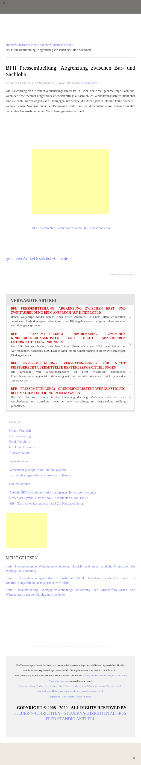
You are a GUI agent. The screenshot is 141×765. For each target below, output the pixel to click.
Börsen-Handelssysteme (76, 686)
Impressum (55, 696)
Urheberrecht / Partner (72, 696)
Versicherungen (19, 461)
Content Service (19, 484)
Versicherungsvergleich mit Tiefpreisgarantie (38, 470)
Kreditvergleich (128, 274)
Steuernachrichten (26, 45)
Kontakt (87, 696)
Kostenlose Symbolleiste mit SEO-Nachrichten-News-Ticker (48, 498)
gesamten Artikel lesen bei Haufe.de (37, 258)
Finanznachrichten (97, 686)
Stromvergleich (114, 686)
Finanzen (15, 422)
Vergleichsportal (45, 691)
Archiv (44, 45)
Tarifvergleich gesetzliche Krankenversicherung (40, 475)
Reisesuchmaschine (54, 686)
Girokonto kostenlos (22, 447)
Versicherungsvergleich (92, 691)
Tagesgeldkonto (19, 453)
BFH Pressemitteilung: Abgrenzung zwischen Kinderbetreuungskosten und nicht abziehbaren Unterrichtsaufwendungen (68, 338)
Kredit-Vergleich (20, 430)
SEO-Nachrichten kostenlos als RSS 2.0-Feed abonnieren (46, 503)
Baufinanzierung (20, 436)
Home (10, 45)
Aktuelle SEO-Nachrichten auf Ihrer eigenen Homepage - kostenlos (53, 492)
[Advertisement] (70, 181)
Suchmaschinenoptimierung (67, 691)
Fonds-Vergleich (19, 441)
